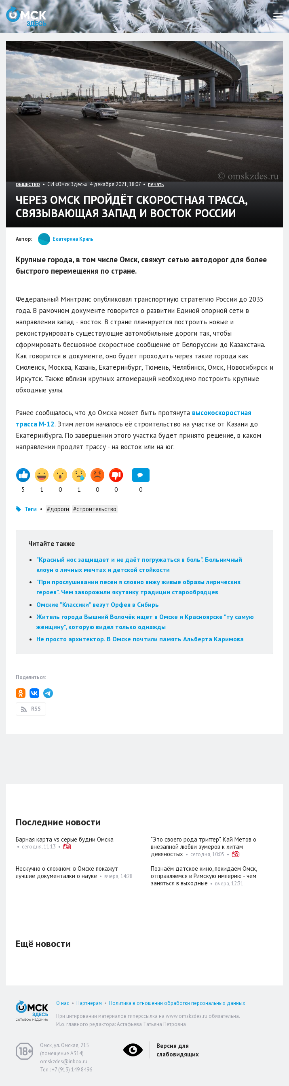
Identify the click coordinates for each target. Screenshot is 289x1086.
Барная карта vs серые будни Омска (65, 839)
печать (156, 184)
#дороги (58, 509)
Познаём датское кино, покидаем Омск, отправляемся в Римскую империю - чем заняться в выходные (204, 876)
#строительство (94, 509)
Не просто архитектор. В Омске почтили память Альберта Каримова (140, 639)
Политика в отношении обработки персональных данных (177, 1003)
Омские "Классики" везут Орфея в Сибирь (97, 604)
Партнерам (89, 1003)
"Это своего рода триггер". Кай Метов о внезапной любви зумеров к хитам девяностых (203, 846)
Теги (30, 509)
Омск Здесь (26, 16)
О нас (62, 1003)
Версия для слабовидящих (177, 1050)
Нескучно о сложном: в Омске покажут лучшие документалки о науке (67, 872)
